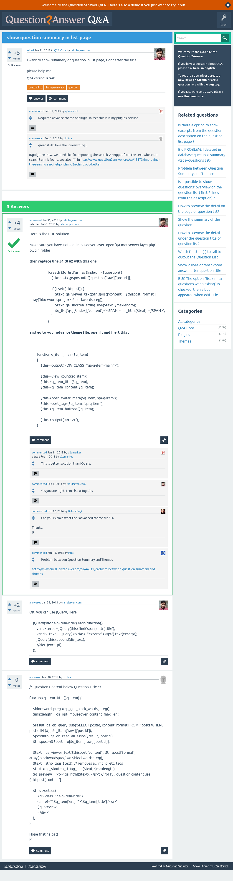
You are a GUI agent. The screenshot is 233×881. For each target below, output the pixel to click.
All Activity (12, 36)
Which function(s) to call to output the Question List (199, 265)
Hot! (45, 36)
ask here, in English (201, 79)
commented (36, 122)
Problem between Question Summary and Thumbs (200, 182)
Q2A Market (220, 877)
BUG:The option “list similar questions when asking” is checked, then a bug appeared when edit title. (200, 297)
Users (95, 36)
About (143, 36)
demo (135, 5)
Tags (80, 36)
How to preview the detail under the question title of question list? (199, 249)
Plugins (184, 346)
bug (211, 95)
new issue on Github (192, 91)
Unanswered (63, 36)
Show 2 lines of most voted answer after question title (200, 278)
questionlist (35, 98)
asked (30, 61)
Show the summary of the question (199, 233)
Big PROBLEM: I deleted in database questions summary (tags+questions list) (201, 165)
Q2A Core (60, 61)
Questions (29, 36)
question (73, 98)
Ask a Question (113, 36)
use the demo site (191, 107)
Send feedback (14, 877)
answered (36, 231)
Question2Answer (190, 67)
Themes (184, 352)
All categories (189, 332)
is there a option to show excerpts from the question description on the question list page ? (200, 144)
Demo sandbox (37, 877)
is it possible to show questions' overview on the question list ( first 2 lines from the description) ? (200, 200)
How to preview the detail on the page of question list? (201, 219)
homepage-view (55, 98)
